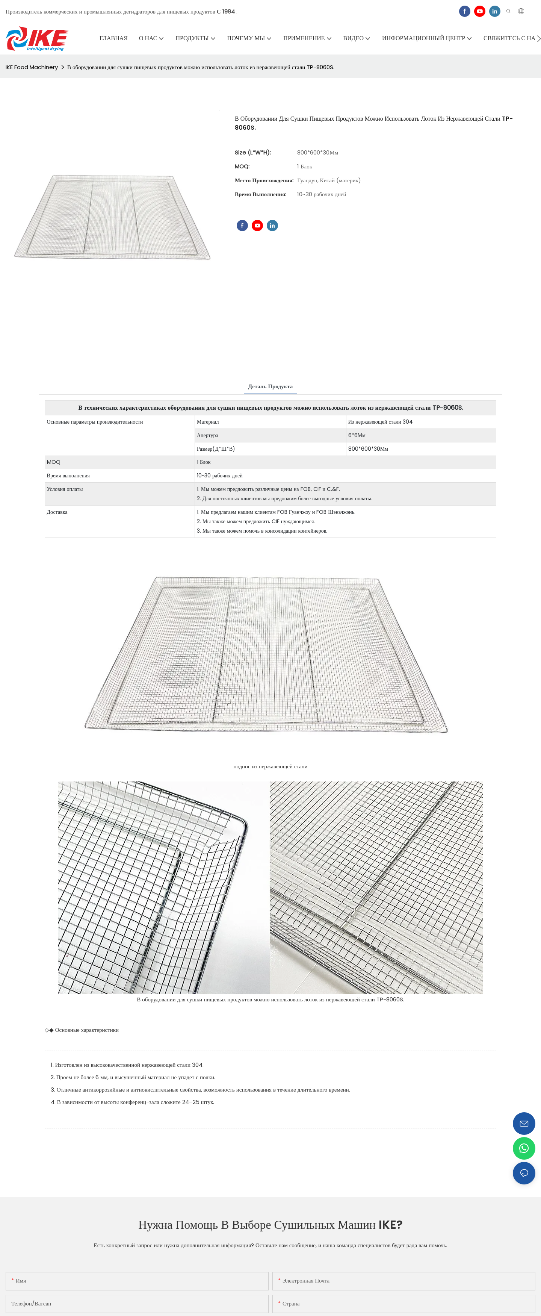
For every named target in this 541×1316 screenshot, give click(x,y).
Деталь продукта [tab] (270, 386)
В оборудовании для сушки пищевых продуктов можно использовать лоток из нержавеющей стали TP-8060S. (200, 67)
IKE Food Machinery (32, 67)
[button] (539, 38)
